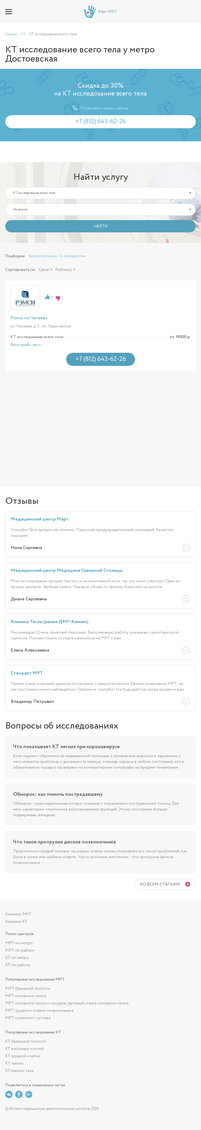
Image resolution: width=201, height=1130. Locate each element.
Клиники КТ (16, 922)
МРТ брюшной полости (27, 989)
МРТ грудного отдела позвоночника (39, 1011)
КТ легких (14, 1063)
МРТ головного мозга (25, 996)
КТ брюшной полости (25, 1041)
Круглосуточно (43, 256)
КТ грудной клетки (22, 1056)
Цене (44, 270)
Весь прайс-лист (25, 345)
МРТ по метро (19, 943)
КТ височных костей (24, 1049)
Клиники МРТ (18, 914)
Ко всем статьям (160, 884)
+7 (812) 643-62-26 (192, 11)
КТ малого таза (19, 1071)
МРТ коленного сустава (28, 1018)
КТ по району (18, 965)
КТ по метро (17, 958)
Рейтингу (63, 270)
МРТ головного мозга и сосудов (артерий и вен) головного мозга (67, 1003)
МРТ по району (20, 950)
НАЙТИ (101, 226)
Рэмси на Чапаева (28, 318)
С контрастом (73, 256)
